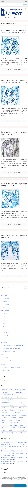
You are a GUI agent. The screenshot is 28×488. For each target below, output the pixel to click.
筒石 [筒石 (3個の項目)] (24, 422)
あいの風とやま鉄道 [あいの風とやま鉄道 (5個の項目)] (7, 394)
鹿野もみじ (5, 335)
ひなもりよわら (6, 357)
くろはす (5, 329)
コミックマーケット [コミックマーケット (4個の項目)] (7, 405)
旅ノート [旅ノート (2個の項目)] (4, 422)
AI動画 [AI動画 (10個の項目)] (4, 389)
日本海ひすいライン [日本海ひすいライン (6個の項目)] (14, 422)
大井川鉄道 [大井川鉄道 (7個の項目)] (5, 412)
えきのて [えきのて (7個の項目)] (21, 397)
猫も (4, 323)
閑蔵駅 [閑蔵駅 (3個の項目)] (11, 430)
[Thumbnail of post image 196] (11, 96)
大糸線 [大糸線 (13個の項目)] (23, 415)
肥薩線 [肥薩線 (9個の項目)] (22, 425)
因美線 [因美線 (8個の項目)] (13, 410)
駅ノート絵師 (6, 304)
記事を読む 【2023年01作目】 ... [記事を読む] (14, 69)
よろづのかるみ (6, 338)
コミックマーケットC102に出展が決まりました (12, 446)
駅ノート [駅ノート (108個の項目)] (21, 430)
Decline (8, 485)
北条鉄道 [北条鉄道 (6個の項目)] (4, 410)
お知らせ (3, 364)
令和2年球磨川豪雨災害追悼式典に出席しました (14, 345)
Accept (20, 485)
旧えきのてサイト (5, 370)
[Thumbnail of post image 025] (11, 46)
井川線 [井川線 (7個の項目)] (13, 407)
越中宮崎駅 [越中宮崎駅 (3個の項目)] (21, 427)
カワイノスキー (6, 320)
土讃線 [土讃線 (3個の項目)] (22, 410)
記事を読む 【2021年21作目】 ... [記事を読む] (14, 121)
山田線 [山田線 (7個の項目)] (13, 417)
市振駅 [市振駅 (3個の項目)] (11, 420)
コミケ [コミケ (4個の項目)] (21, 402)
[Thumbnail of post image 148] (11, 251)
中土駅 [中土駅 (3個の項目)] (4, 407)
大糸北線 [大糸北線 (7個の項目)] (15, 415)
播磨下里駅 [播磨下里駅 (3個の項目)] (21, 420)
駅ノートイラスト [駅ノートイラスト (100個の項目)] (7, 432)
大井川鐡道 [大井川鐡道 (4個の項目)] (18, 412)
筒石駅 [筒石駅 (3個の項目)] (4, 425)
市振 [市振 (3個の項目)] (3, 420)
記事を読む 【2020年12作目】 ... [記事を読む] (14, 276)
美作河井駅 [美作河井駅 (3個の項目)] (13, 425)
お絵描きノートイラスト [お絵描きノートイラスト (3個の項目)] (8, 402)
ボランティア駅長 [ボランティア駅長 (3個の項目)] (20, 405)
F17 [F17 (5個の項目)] (10, 389)
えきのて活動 (4, 342)
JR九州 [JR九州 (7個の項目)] (16, 389)
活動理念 (5, 301)
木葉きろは (5, 317)
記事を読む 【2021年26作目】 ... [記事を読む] (14, 224)
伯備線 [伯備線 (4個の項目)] (21, 407)
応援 (2, 354)
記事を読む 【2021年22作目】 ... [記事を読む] (14, 172)
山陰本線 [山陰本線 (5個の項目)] (22, 417)
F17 (3, 326)
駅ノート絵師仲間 (5, 310)
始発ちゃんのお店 (7, 360)
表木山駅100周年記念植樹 (9, 351)
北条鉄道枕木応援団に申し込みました (11, 348)
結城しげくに (6, 332)
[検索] (26, 1)
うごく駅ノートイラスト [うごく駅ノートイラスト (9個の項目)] (8, 397)
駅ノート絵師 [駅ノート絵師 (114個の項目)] (20, 432)
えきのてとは (4, 295)
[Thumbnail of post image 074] (11, 148)
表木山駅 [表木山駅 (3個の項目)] (12, 427)
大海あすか (5, 313)
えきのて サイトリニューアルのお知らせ (12, 367)
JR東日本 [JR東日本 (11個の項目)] (5, 392)
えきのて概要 (6, 298)
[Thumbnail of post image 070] (11, 200)
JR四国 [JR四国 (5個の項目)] (23, 389)
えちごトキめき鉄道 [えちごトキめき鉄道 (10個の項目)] (7, 399)
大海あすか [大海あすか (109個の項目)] (6, 415)
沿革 (4, 307)
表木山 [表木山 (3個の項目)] (4, 427)
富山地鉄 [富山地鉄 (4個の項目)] (4, 417)
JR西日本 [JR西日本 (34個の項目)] (18, 392)
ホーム (3, 23)
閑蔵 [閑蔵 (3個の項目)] (3, 430)
